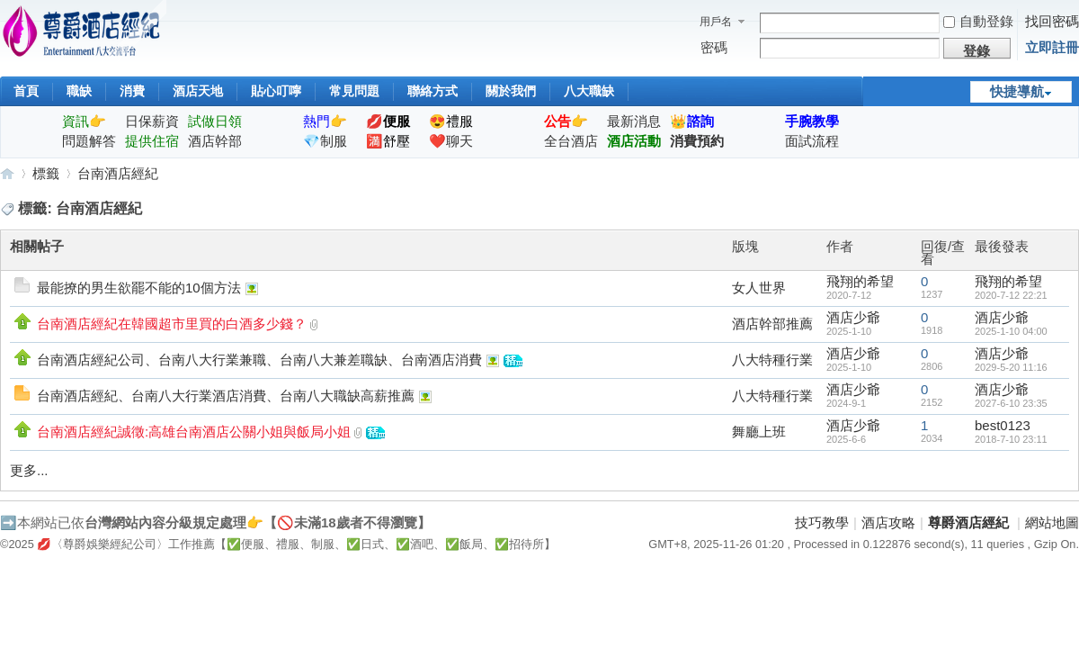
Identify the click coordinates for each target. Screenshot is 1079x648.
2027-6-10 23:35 (1011, 403)
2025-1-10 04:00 (1011, 331)
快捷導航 (1017, 91)
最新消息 (634, 121)
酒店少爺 (853, 317)
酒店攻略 (888, 522)
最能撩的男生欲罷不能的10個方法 (139, 287)
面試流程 (812, 140)
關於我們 (511, 91)
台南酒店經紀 (117, 173)
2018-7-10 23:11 (1011, 439)
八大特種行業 (772, 359)
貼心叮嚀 (276, 91)
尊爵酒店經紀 (7, 173)
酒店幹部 (215, 140)
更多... (29, 470)
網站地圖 (1052, 522)
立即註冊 (1052, 47)
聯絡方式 (432, 91)
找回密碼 (1052, 21)
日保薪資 (152, 121)
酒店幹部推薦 (772, 323)
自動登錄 (978, 21)
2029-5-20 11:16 (1011, 367)
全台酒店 (571, 140)
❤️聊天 (451, 140)
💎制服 (325, 140)
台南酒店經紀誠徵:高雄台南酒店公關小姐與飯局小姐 (194, 431)
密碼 (713, 47)
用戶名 (716, 21)
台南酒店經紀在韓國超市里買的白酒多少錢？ (172, 323)
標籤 (45, 173)
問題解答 (89, 140)
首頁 (26, 91)
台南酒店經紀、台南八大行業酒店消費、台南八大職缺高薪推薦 (226, 395)
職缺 (79, 91)
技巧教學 (822, 522)
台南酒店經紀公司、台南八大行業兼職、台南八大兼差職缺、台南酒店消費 (259, 359)
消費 (132, 91)
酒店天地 (198, 91)
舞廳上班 (759, 431)
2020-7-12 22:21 (1011, 295)
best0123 (1002, 425)
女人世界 (759, 287)
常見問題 (354, 91)
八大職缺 (589, 91)
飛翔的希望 (860, 281)
